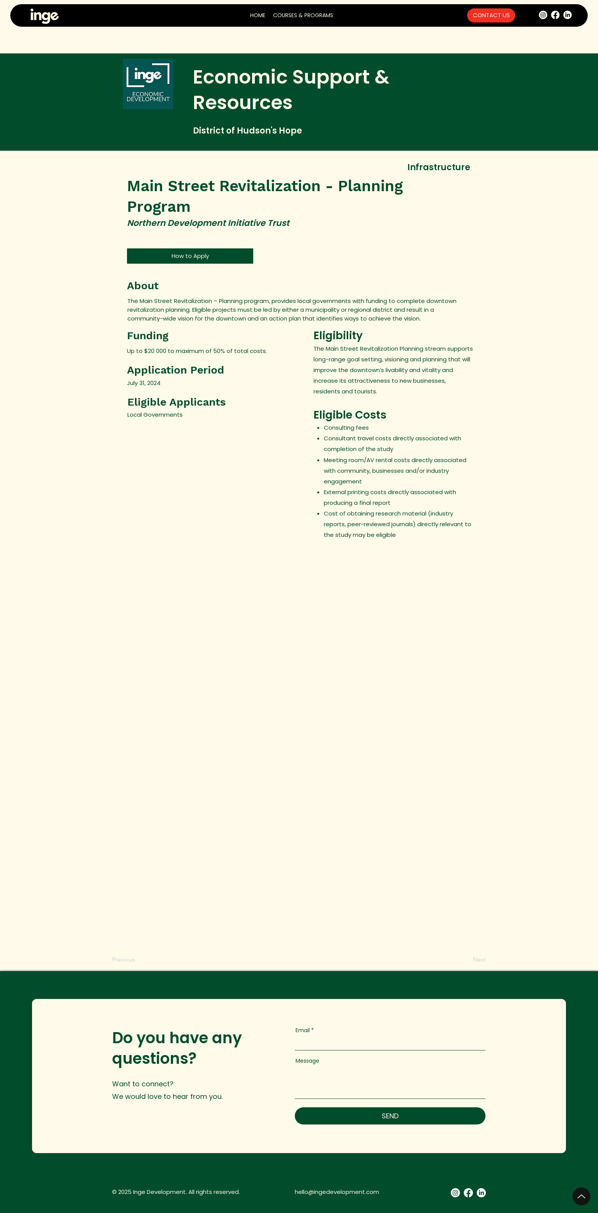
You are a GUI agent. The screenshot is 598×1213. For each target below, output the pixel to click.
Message (307, 1060)
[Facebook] (555, 15)
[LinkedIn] (567, 15)
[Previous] (124, 959)
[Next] (476, 959)
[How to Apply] (190, 256)
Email (303, 1030)
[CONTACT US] (491, 15)
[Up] (581, 1196)
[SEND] (390, 1115)
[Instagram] (543, 15)
